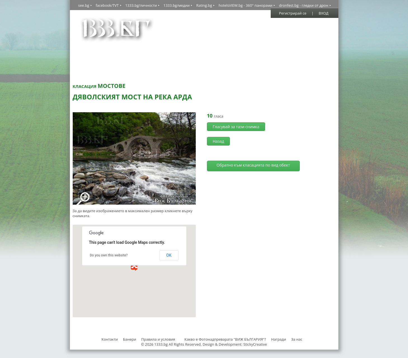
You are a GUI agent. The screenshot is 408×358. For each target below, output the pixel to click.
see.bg (83, 5)
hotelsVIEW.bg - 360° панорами (246, 5)
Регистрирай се (292, 13)
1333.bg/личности (141, 5)
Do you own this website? (109, 255)
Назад (218, 141)
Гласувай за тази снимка (236, 126)
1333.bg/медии (176, 5)
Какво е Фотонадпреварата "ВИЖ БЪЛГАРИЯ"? (225, 339)
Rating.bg (204, 5)
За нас (296, 339)
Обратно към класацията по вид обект (253, 165)
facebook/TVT (107, 5)
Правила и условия (158, 339)
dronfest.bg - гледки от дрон (303, 5)
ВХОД (324, 13)
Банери (130, 339)
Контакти (110, 339)
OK (168, 255)
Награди (278, 339)
